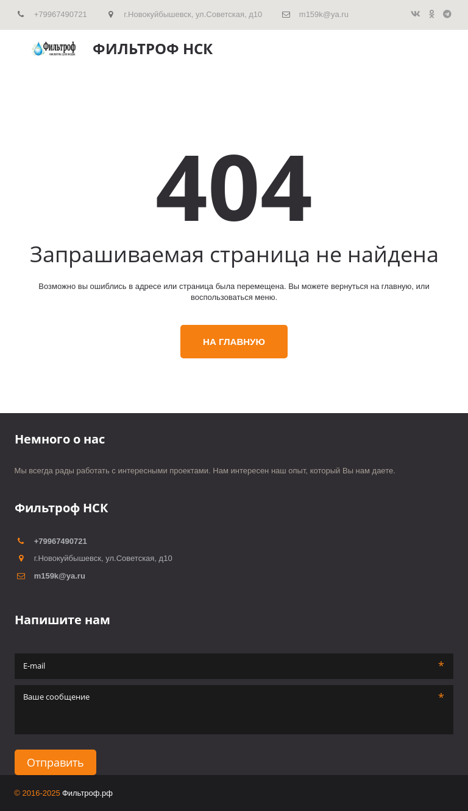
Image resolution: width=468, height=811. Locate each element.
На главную (234, 341)
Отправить (55, 762)
